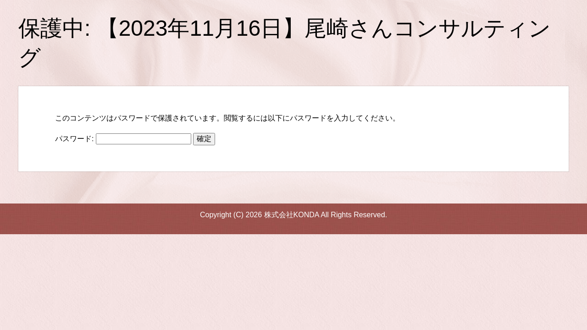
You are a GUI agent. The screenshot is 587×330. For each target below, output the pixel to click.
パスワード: (123, 139)
